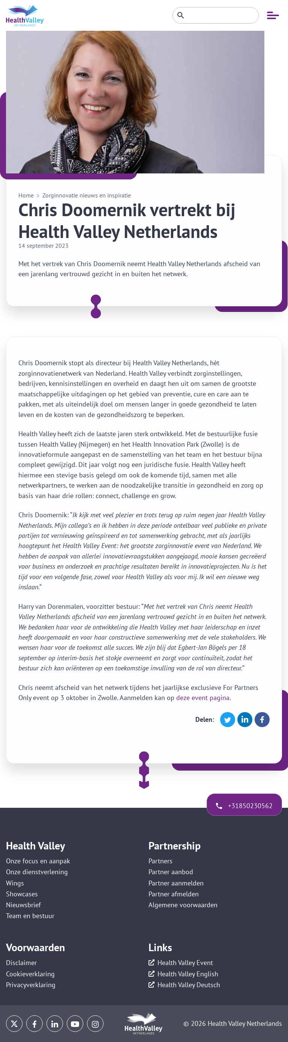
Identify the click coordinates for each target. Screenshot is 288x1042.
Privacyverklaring (31, 984)
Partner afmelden (173, 894)
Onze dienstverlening (37, 871)
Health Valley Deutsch (189, 984)
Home (26, 195)
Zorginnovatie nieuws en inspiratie (86, 195)
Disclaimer (21, 962)
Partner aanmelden (176, 883)
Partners (160, 861)
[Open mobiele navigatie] (273, 15)
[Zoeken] (215, 15)
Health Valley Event (185, 962)
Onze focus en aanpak (38, 861)
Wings (15, 883)
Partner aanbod (170, 871)
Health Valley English (188, 974)
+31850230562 (250, 805)
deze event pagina (203, 697)
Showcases (22, 894)
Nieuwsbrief (23, 904)
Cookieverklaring (30, 974)
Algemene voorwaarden (183, 904)
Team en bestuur (30, 915)
